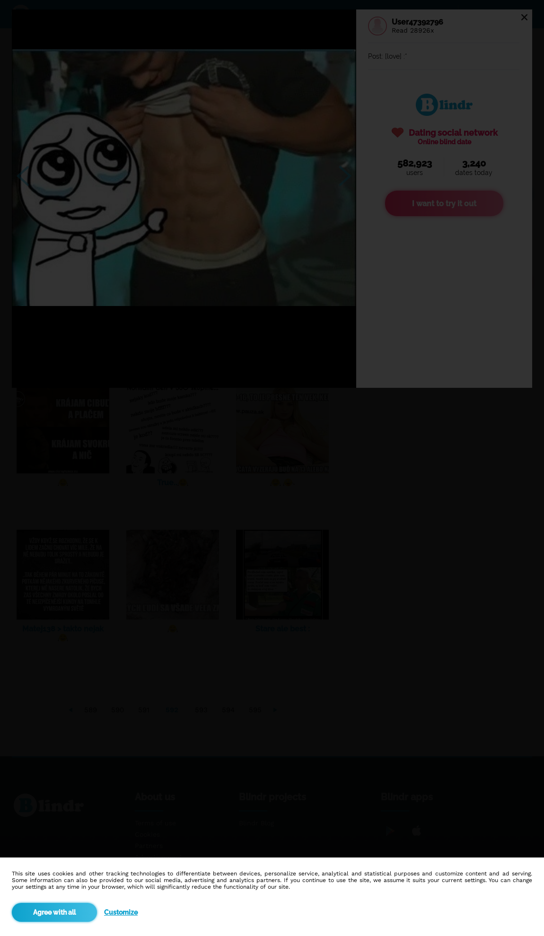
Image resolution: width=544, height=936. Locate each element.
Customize (121, 912)
